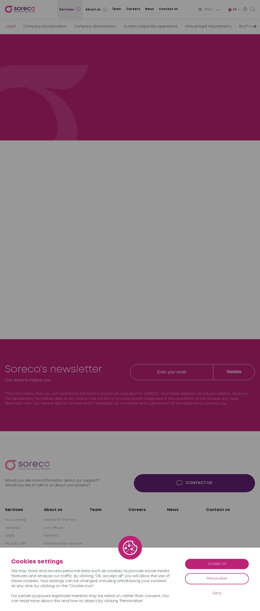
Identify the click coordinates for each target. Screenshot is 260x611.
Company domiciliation (95, 26)
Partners (51, 535)
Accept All (217, 563)
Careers (133, 9)
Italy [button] (205, 9)
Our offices (54, 527)
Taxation (12, 527)
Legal (10, 26)
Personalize (217, 578)
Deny (217, 593)
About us (53, 510)
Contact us (168, 9)
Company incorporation (45, 26)
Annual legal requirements (208, 26)
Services (14, 510)
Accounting (15, 519)
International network (63, 543)
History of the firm (60, 519)
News (149, 9)
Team (116, 9)
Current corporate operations (150, 26)
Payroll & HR (15, 543)
